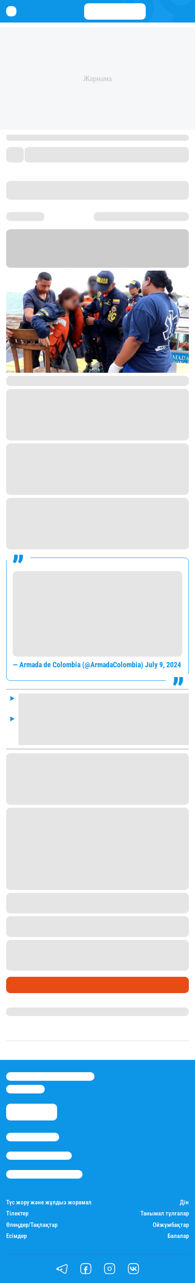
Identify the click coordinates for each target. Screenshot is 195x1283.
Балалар (178, 1236)
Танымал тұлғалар (164, 1213)
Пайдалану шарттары (44, 1174)
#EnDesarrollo (34, 576)
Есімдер (16, 1236)
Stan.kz (17, 253)
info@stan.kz (25, 1089)
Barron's (98, 253)
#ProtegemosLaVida (67, 640)
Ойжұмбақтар (171, 1225)
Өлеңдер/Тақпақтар (31, 1225)
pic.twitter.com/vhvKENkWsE (56, 651)
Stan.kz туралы (32, 1137)
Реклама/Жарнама (39, 1156)
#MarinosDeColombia (98, 576)
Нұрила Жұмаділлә (35, 1011)
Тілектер (17, 1213)
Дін (184, 1202)
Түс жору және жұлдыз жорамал (49, 1202)
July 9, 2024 (163, 664)
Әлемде (20, 985)
